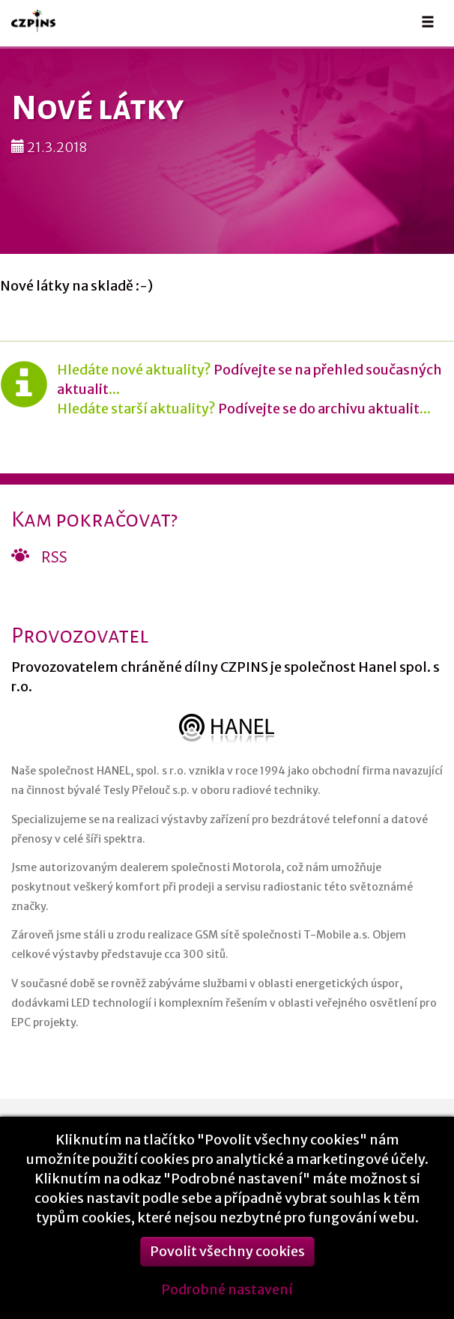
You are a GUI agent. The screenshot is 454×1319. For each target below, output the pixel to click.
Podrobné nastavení (227, 1298)
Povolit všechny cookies (227, 1260)
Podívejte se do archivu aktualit (319, 408)
